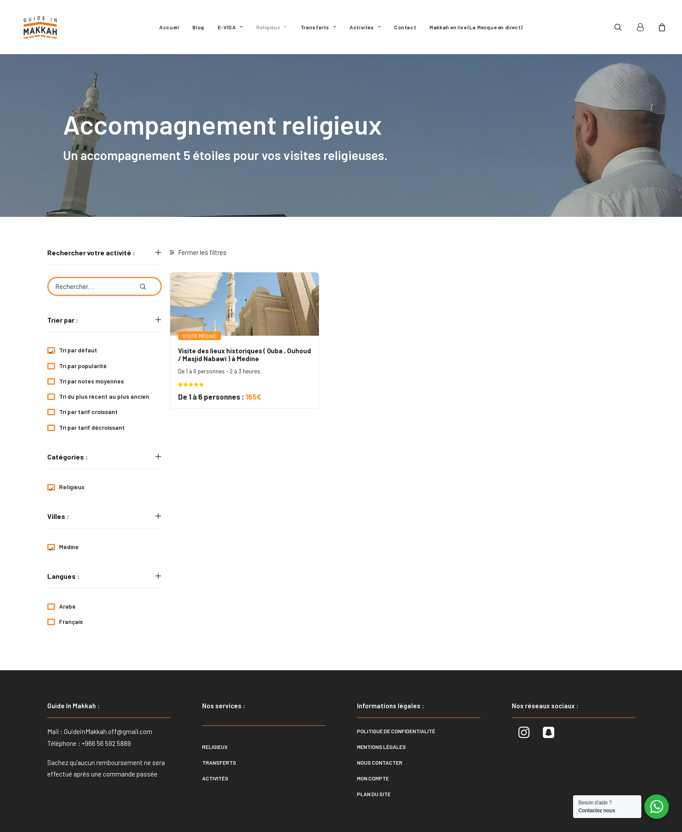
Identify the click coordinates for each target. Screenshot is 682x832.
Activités (365, 27)
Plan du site (374, 794)
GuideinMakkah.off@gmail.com (108, 731)
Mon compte (373, 778)
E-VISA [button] (230, 27)
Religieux (271, 27)
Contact (405, 27)
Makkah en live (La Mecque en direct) (476, 27)
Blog (198, 27)
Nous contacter (379, 762)
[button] (623, 27)
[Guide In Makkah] (40, 27)
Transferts (318, 27)
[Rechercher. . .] (104, 286)
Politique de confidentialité (396, 731)
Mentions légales (381, 747)
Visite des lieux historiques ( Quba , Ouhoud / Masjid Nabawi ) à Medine (244, 354)
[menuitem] (169, 27)
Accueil (169, 27)
